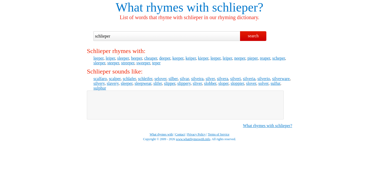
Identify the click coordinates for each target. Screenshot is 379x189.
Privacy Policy (196, 134)
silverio (263, 78)
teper (156, 63)
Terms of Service (219, 134)
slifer (157, 83)
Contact (180, 134)
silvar (184, 78)
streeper (127, 63)
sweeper (143, 63)
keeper (177, 58)
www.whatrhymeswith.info (193, 139)
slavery (113, 83)
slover (251, 83)
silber (173, 78)
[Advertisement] (185, 105)
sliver (197, 83)
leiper (110, 58)
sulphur (99, 88)
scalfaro (100, 78)
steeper (113, 63)
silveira (197, 78)
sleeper (123, 58)
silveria (249, 78)
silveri (235, 78)
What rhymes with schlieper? (267, 125)
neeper (239, 58)
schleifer (145, 78)
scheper (278, 58)
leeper (98, 58)
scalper (115, 78)
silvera (222, 78)
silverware (281, 78)
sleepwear (142, 83)
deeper (164, 58)
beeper (136, 58)
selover (160, 78)
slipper (169, 83)
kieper (203, 58)
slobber (210, 83)
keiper (191, 58)
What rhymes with (162, 7)
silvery (99, 83)
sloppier (237, 83)
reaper (265, 58)
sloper (223, 83)
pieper (252, 58)
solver (263, 83)
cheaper (150, 58)
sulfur (275, 83)
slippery (184, 83)
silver (210, 78)
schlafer (129, 78)
